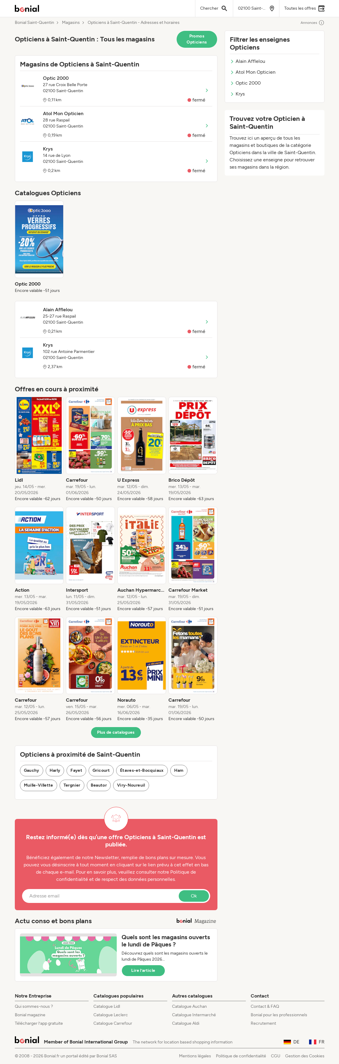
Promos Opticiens (197, 39)
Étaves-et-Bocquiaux (142, 770)
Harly (55, 770)
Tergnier (72, 785)
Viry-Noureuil (131, 785)
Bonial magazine (30, 1014)
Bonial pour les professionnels (279, 1014)
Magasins (71, 23)
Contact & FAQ (265, 1006)
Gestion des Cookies (304, 1056)
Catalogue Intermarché (194, 1014)
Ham (179, 770)
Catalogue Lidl (106, 1006)
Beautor (99, 785)
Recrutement (263, 1023)
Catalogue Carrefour (112, 1023)
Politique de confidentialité (241, 1056)
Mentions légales (195, 1056)
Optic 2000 (245, 83)
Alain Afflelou (247, 61)
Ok (194, 896)
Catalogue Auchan (189, 1006)
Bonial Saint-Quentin (34, 23)
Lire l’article (143, 970)
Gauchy (31, 770)
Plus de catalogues (116, 732)
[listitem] (39, 247)
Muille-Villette (38, 785)
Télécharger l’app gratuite (39, 1023)
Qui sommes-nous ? (34, 1006)
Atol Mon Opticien (252, 72)
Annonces (312, 23)
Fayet (76, 770)
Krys (237, 94)
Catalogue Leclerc (110, 1014)
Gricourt (101, 770)
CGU (275, 1056)
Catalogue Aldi (185, 1023)
